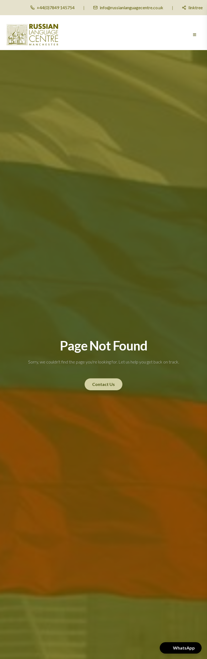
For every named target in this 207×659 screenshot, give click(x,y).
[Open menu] (195, 35)
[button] (181, 648)
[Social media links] (192, 7)
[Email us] (128, 7)
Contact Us (103, 384)
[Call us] (52, 7)
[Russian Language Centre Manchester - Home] (32, 35)
